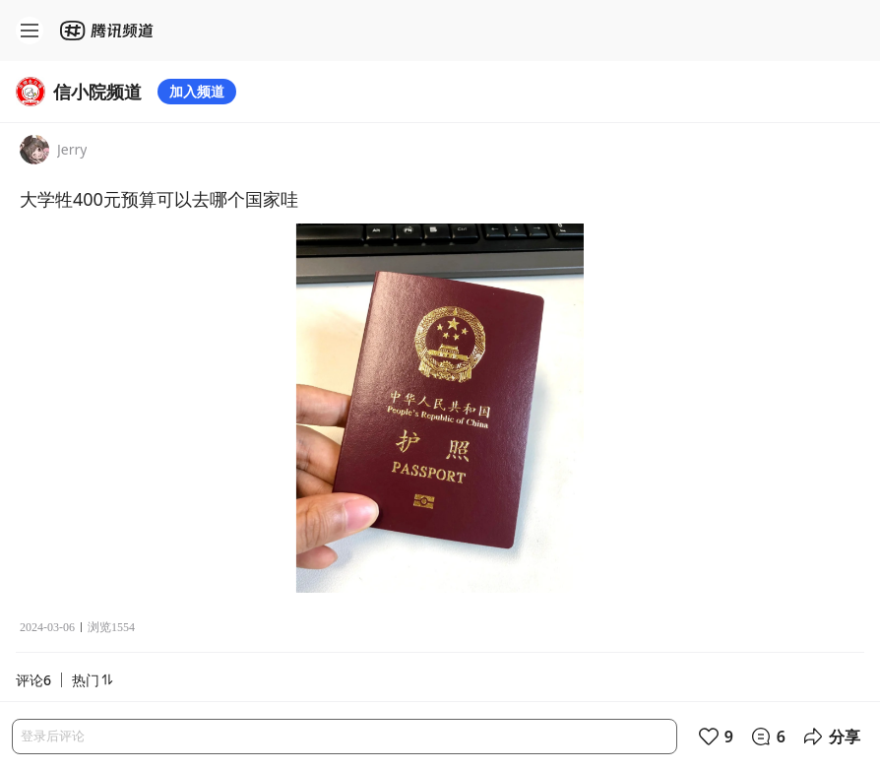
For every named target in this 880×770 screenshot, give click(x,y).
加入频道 (196, 91)
